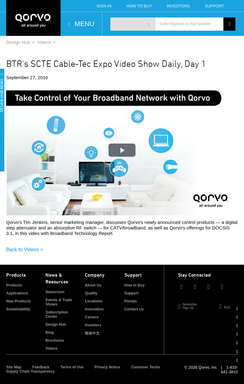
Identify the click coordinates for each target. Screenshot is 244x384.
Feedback (40, 367)
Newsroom (54, 292)
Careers (92, 317)
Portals (130, 301)
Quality (91, 293)
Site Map (13, 367)
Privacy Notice (107, 367)
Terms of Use (72, 367)
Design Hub (18, 42)
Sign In (103, 6)
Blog (49, 332)
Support (214, 6)
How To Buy (139, 6)
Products (14, 285)
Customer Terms (145, 367)
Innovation (94, 309)
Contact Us (134, 309)
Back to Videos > (24, 249)
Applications (17, 293)
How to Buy (134, 285)
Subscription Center (56, 314)
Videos (44, 42)
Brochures (54, 340)
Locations (93, 301)
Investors (178, 6)
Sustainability (18, 309)
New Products (18, 301)
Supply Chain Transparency (30, 371)
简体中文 (92, 333)
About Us (93, 285)
